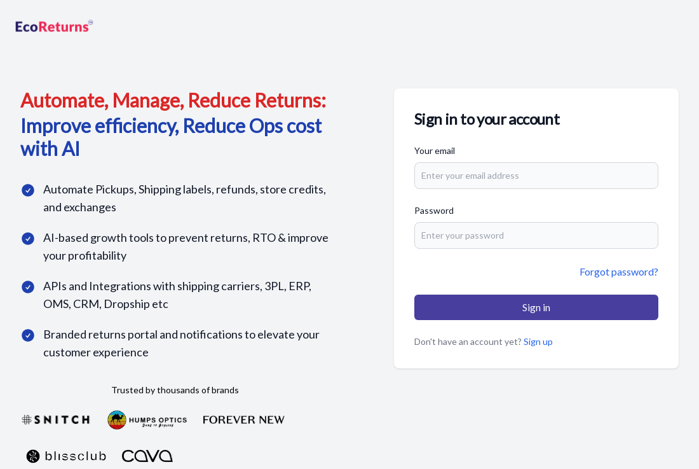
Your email (434, 150)
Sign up (538, 341)
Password (434, 210)
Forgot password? (619, 271)
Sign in (536, 307)
